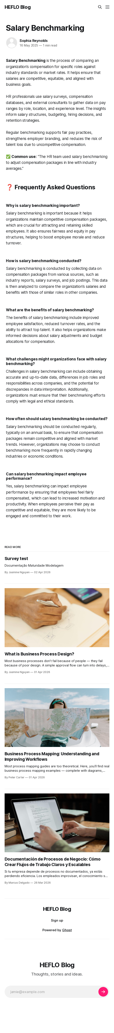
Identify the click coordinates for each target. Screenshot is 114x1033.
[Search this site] (99, 7)
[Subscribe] (103, 992)
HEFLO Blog (18, 7)
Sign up (57, 920)
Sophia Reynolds (34, 40)
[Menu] (107, 7)
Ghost (67, 930)
